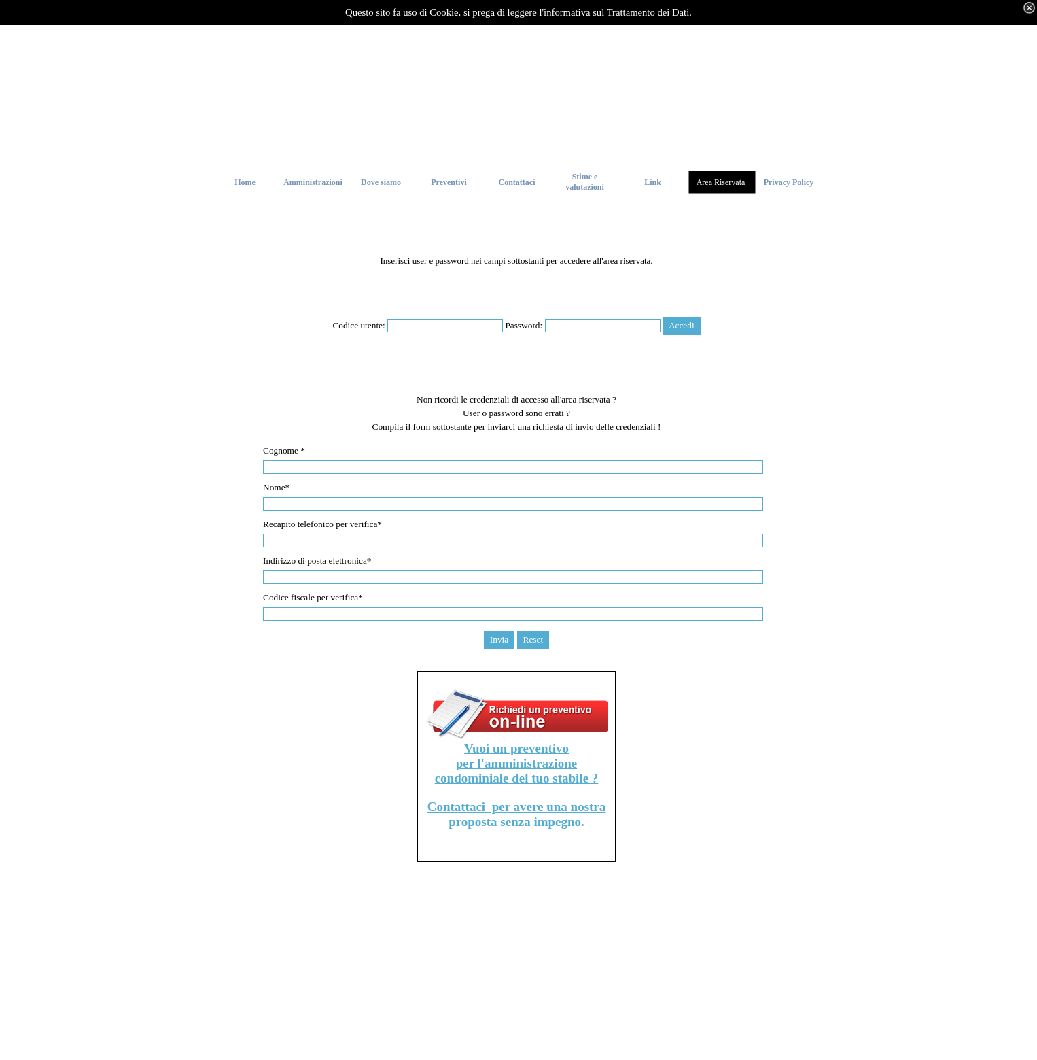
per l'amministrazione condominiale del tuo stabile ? (517, 770)
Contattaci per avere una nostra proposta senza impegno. (516, 814)
